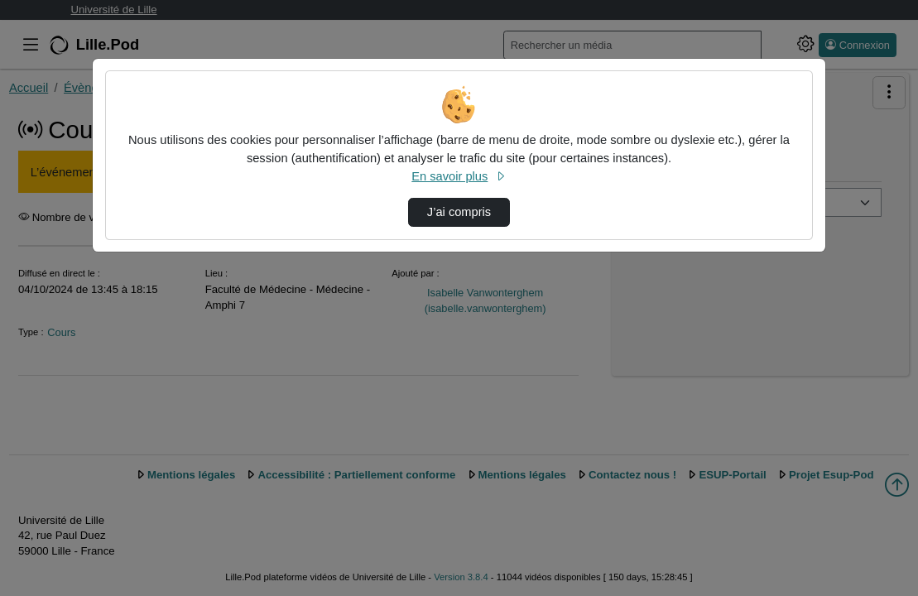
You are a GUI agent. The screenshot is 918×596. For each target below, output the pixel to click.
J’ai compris (459, 212)
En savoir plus (458, 176)
